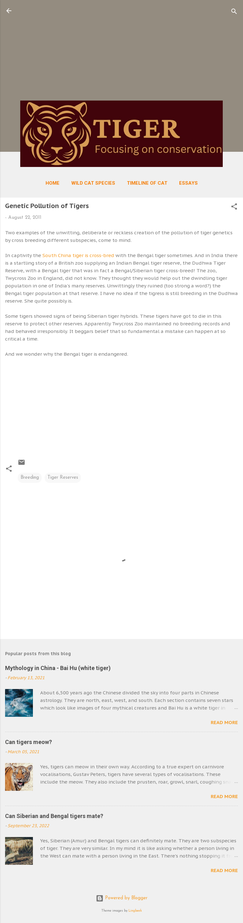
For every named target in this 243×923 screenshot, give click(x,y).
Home (52, 183)
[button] (234, 208)
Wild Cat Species (93, 183)
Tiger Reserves (62, 477)
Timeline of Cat (147, 183)
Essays (188, 183)
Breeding (30, 477)
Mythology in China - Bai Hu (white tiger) (58, 668)
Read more (224, 722)
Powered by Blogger (121, 898)
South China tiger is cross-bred (78, 255)
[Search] (234, 12)
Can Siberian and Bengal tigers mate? (54, 816)
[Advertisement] (121, 51)
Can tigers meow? (28, 742)
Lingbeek (135, 911)
